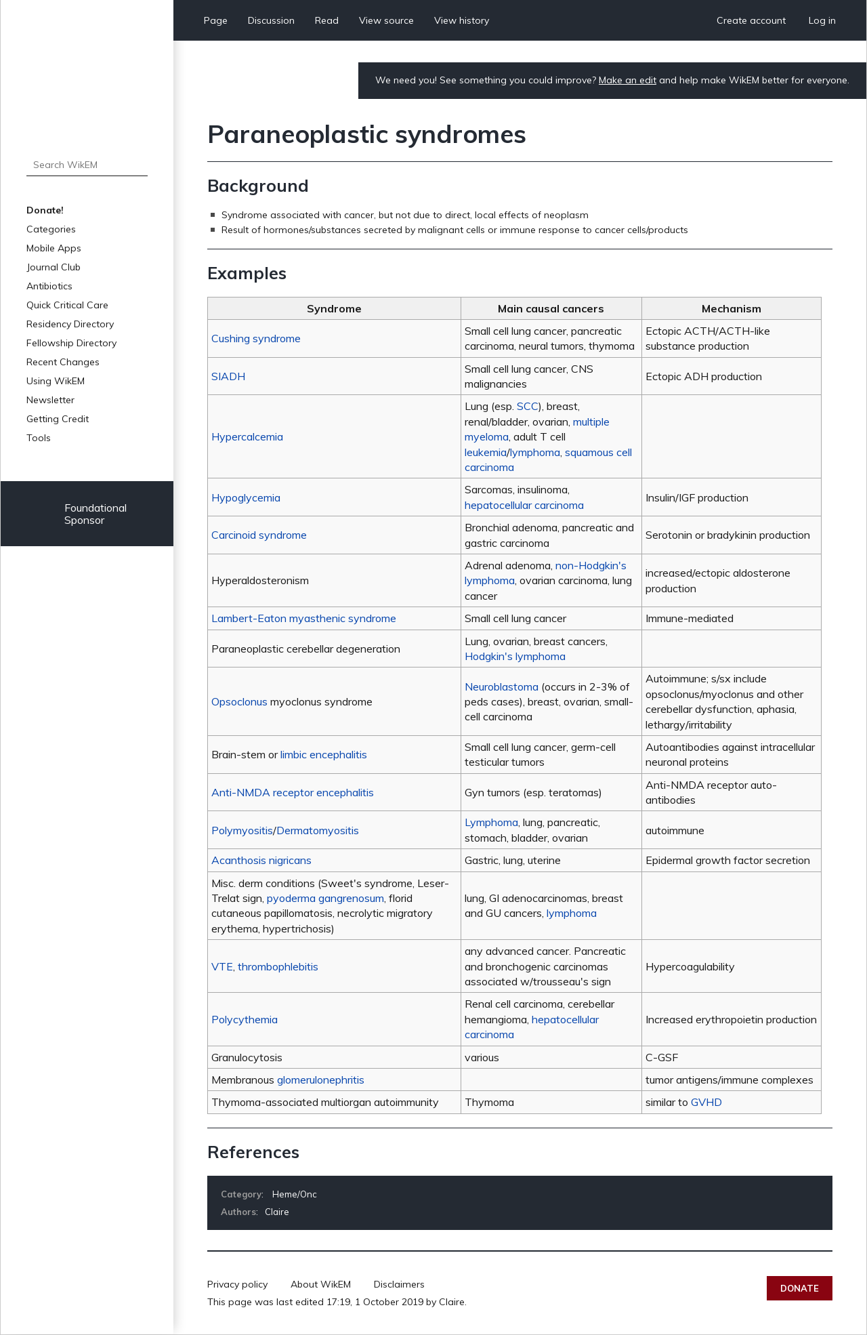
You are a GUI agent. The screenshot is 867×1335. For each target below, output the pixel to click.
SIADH (228, 376)
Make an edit (627, 80)
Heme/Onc (294, 1194)
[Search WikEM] (87, 164)
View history (461, 20)
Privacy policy (237, 1284)
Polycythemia (244, 1019)
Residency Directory (70, 324)
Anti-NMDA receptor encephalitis (292, 792)
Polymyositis (242, 830)
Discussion (271, 20)
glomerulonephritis (320, 1079)
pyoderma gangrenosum (325, 898)
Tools (38, 438)
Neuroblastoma (501, 686)
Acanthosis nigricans (261, 860)
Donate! (45, 210)
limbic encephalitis (323, 754)
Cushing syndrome (256, 338)
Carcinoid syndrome (259, 534)
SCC (527, 406)
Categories (51, 229)
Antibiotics (49, 286)
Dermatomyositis (317, 830)
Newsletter (50, 400)
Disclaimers (399, 1284)
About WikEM (321, 1284)
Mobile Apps (53, 248)
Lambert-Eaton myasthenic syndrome (303, 618)
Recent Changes (63, 362)
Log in (822, 20)
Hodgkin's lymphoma (515, 656)
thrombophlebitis (278, 966)
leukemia (486, 452)
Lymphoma (491, 822)
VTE (222, 966)
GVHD (706, 1102)
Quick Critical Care (67, 305)
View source (386, 20)
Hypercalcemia (247, 436)
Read (327, 20)
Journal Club (53, 267)
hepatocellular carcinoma (524, 505)
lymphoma (535, 452)
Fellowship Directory (71, 343)
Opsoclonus (239, 701)
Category (241, 1194)
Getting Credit (57, 419)
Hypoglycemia (245, 497)
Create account (751, 20)
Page (216, 20)
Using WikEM (55, 381)
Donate (799, 1288)
